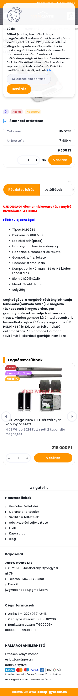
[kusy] (28, 160)
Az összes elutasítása (29, 79)
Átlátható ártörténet (23, 121)
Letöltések (53, 189)
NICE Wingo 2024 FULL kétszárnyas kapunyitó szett (34, 422)
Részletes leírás (21, 189)
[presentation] (6, 416)
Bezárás (19, 89)
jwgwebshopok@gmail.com (26, 590)
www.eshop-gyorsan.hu (48, 692)
